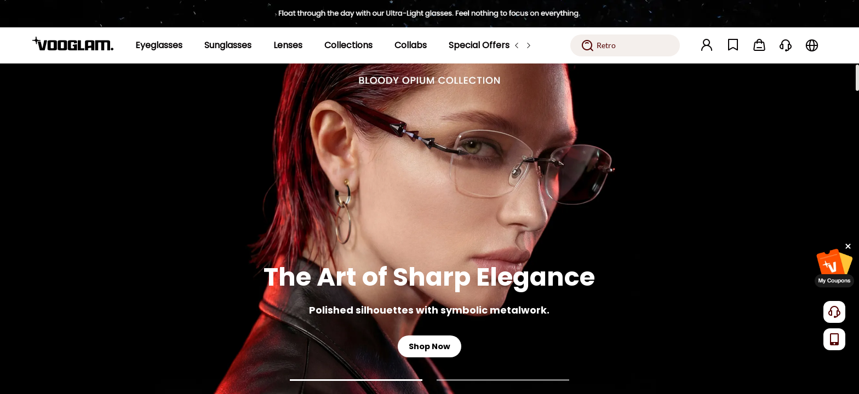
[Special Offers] (479, 45)
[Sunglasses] (227, 45)
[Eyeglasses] (158, 45)
